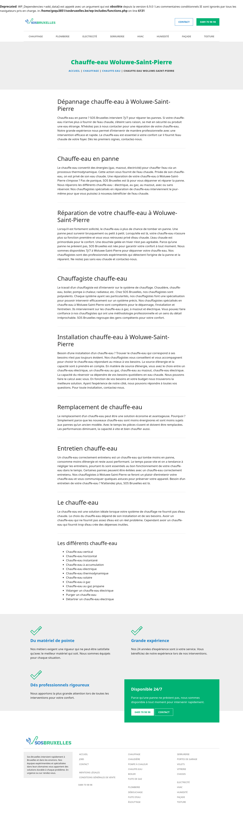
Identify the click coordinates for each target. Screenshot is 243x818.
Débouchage (135, 792)
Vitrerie (181, 769)
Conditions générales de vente (97, 777)
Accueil (83, 754)
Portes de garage (187, 759)
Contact (84, 764)
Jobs (81, 759)
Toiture (209, 36)
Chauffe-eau (135, 769)
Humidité (163, 36)
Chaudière (134, 759)
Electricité (90, 36)
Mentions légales (89, 772)
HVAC (140, 36)
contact (184, 21)
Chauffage (36, 36)
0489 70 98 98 (208, 21)
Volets (181, 764)
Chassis (181, 773)
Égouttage (134, 801)
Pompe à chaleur (138, 764)
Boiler (132, 773)
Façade (186, 36)
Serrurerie (117, 36)
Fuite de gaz (135, 778)
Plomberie (62, 36)
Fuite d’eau (134, 797)
